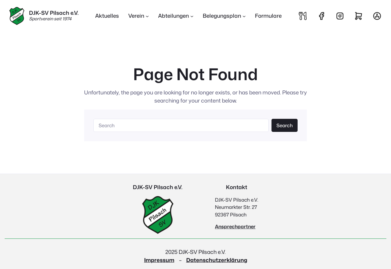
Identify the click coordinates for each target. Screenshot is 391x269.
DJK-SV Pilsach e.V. (54, 13)
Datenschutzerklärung (216, 260)
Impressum (159, 260)
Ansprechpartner (235, 226)
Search (284, 125)
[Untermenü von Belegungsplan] (244, 16)
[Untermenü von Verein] (147, 16)
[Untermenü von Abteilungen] (191, 16)
